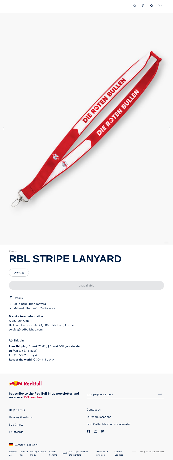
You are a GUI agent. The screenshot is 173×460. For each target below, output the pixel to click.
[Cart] (160, 5)
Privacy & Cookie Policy (38, 453)
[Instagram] (96, 431)
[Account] (143, 5)
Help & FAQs (17, 410)
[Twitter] (102, 431)
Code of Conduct (119, 453)
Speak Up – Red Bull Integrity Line (78, 453)
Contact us (94, 409)
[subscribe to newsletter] (160, 394)
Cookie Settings (53, 453)
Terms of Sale (24, 453)
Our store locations (99, 417)
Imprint (65, 453)
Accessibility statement (102, 453)
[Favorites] (152, 5)
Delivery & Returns (21, 417)
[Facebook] (89, 431)
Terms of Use (13, 453)
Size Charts (16, 424)
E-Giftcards (16, 432)
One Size (19, 272)
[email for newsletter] (121, 394)
